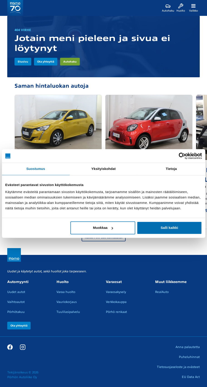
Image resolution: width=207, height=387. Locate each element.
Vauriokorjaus (66, 302)
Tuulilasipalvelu (68, 312)
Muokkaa (103, 228)
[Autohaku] (168, 8)
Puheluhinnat (189, 357)
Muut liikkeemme (171, 282)
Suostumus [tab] (35, 169)
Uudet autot (16, 292)
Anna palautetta (187, 347)
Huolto (62, 282)
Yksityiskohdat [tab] (103, 169)
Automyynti (18, 282)
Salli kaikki (169, 228)
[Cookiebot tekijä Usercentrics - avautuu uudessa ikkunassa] (182, 155)
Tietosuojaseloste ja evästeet (178, 367)
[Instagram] (22, 347)
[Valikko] (193, 8)
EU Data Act (191, 377)
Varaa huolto (65, 292)
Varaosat (114, 282)
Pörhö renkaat (116, 312)
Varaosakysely (116, 292)
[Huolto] (180, 8)
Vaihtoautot (16, 302)
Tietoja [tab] (171, 169)
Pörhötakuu (16, 312)
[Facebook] (10, 347)
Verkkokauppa (116, 302)
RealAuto (162, 292)
